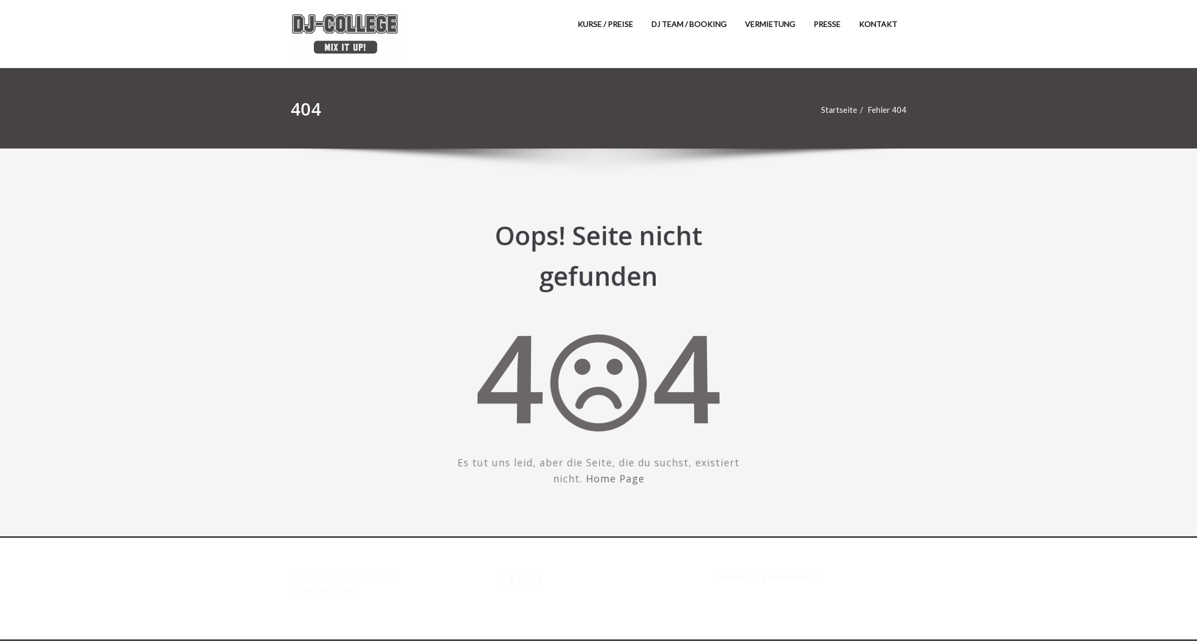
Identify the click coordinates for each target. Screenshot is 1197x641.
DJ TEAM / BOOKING (689, 24)
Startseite (844, 109)
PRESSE (826, 24)
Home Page (614, 468)
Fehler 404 (891, 109)
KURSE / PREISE (605, 24)
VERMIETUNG (770, 24)
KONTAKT (878, 24)
